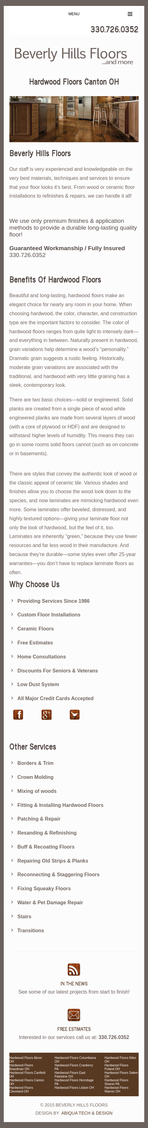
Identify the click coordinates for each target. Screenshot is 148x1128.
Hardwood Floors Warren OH (116, 1089)
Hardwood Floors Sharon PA (116, 1082)
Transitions (30, 930)
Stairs (24, 916)
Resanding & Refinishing (46, 832)
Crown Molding (35, 777)
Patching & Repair (39, 818)
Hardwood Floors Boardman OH (21, 1067)
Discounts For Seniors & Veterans (57, 670)
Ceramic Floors (35, 628)
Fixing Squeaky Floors (44, 888)
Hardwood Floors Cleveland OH (21, 1089)
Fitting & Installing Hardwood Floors (60, 805)
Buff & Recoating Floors (46, 847)
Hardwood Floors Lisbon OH (74, 1087)
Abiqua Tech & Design (86, 1113)
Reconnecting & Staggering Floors (58, 874)
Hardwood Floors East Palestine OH (70, 1074)
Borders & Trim (35, 763)
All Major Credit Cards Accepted (55, 698)
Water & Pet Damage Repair (50, 902)
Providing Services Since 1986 (53, 601)
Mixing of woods (37, 791)
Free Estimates (35, 642)
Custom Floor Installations (49, 614)
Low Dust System (38, 684)
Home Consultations (41, 656)
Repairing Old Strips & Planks (52, 861)
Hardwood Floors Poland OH (116, 1067)
